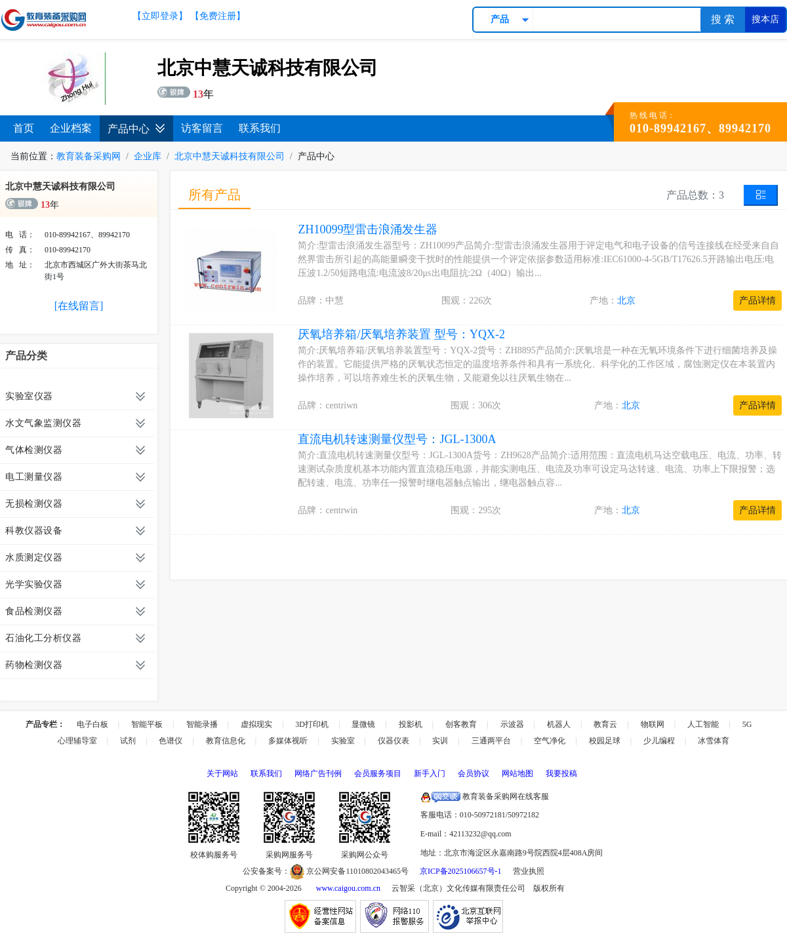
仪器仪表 (393, 740)
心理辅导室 (77, 740)
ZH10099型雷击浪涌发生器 (367, 229)
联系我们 (260, 128)
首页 (23, 128)
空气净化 (549, 740)
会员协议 (473, 773)
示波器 (512, 724)
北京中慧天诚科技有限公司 (229, 156)
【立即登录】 (160, 16)
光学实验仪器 (33, 584)
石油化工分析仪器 (43, 638)
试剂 (128, 740)
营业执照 (528, 871)
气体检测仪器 (33, 450)
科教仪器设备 (33, 531)
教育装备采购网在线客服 (484, 796)
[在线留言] (79, 305)
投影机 (410, 724)
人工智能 (703, 724)
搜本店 (765, 19)
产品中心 (136, 128)
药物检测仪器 (33, 665)
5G (747, 724)
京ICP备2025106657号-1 (461, 871)
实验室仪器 (29, 396)
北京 (626, 300)
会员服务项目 (377, 773)
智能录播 (202, 724)
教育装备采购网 (88, 156)
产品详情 (757, 300)
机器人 (559, 724)
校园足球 (604, 740)
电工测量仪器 (33, 477)
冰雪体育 (713, 740)
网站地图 (517, 773)
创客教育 (461, 724)
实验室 (343, 740)
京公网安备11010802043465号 (349, 871)
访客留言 (202, 128)
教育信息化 (225, 740)
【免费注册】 (217, 16)
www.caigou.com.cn (348, 888)
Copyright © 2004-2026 (264, 888)
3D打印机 (312, 724)
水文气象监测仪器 (43, 423)
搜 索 (723, 19)
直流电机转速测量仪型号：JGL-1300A (397, 439)
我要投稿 (561, 773)
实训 (440, 740)
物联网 (652, 724)
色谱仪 (170, 740)
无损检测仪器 (33, 504)
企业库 (147, 156)
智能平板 (147, 724)
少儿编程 (659, 740)
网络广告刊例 (318, 773)
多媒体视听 (288, 740)
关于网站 (222, 773)
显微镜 (363, 724)
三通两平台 (491, 740)
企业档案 (71, 128)
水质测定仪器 (33, 557)
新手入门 (429, 773)
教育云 (605, 724)
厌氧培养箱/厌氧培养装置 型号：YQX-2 (401, 334)
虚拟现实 (256, 724)
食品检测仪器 (33, 611)
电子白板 (92, 724)
